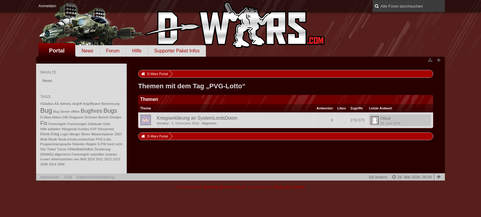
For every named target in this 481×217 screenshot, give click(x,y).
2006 (61, 164)
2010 (91, 159)
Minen (85, 134)
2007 (118, 134)
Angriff (77, 103)
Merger (75, 134)
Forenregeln (57, 124)
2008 (44, 164)
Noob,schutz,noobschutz (76, 139)
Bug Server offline (66, 111)
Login (65, 134)
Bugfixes (91, 111)
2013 (116, 159)
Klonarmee (106, 129)
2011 (99, 159)
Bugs (110, 110)
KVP (93, 129)
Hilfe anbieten (50, 129)
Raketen (79, 144)
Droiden (116, 117)
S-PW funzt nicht (110, 144)
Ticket (51, 149)
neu (76, 159)
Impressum (50, 177)
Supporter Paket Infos (177, 50)
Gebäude (94, 124)
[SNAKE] (47, 154)
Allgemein (209, 123)
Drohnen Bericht (97, 117)
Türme (62, 149)
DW (65, 117)
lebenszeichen (62, 159)
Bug (46, 110)
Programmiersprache (55, 144)
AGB (68, 177)
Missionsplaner (103, 134)
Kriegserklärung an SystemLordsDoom (197, 118)
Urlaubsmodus (80, 149)
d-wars (45, 159)
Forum (112, 50)
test (83, 159)
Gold (106, 124)
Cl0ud (385, 118)
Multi (43, 139)
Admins (65, 103)
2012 (108, 159)
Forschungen (77, 124)
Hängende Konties (75, 129)
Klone (45, 134)
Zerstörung (102, 149)
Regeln (91, 144)
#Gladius (47, 103)
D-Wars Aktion (50, 117)
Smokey (163, 123)
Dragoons (76, 117)
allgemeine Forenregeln (71, 154)
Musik (52, 139)
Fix (44, 123)
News (87, 50)
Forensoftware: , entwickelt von (240, 187)
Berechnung (110, 103)
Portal (57, 51)
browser (111, 154)
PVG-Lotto (103, 139)
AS (56, 103)
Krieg (55, 134)
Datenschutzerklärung (95, 177)
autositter (97, 154)
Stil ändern (377, 177)
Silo (43, 149)
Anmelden (47, 6)
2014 (52, 164)
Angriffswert (91, 103)
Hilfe (136, 50)
